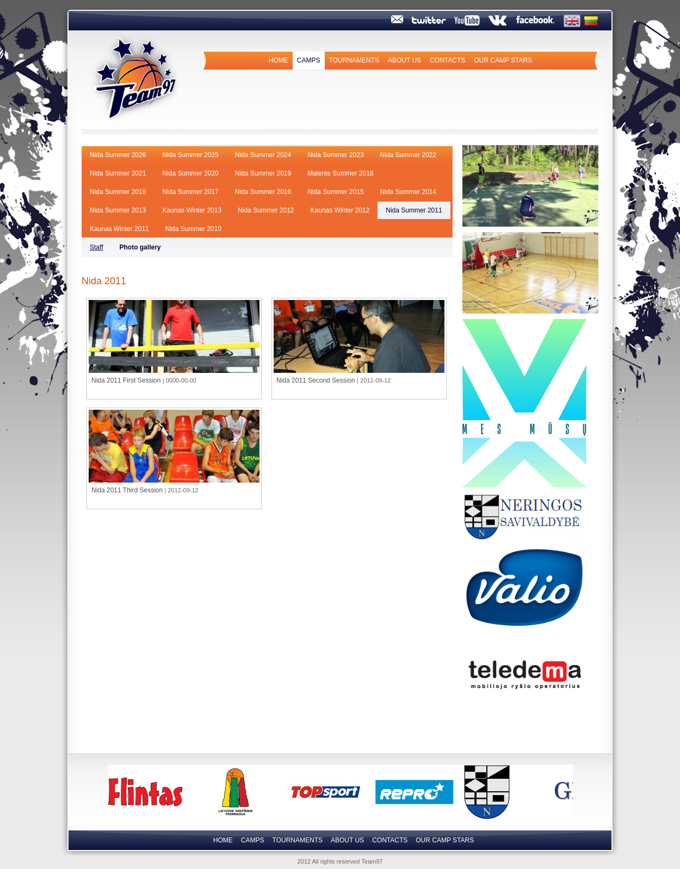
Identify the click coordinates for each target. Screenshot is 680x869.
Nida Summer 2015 (335, 192)
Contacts (447, 60)
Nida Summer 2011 (414, 210)
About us (404, 60)
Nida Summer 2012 (266, 210)
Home (278, 60)
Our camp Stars (503, 60)
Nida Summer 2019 (263, 173)
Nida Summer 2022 (408, 155)
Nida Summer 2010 (193, 229)
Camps (308, 60)
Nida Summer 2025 (190, 155)
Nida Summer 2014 (408, 192)
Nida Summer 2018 (118, 192)
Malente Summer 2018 (340, 173)
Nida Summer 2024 (263, 155)
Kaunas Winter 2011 (119, 229)
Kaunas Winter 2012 (340, 210)
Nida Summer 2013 (118, 210)
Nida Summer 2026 (118, 155)
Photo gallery (139, 247)
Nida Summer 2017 (190, 192)
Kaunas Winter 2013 (191, 210)
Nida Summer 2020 (190, 173)
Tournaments (354, 60)
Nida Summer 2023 (335, 155)
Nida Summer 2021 (118, 173)
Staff (96, 247)
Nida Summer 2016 (263, 192)
